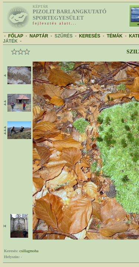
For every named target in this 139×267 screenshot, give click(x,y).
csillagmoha (29, 251)
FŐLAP (15, 36)
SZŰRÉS (63, 36)
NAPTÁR (39, 36)
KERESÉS (89, 36)
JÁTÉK (10, 41)
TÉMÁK (115, 36)
